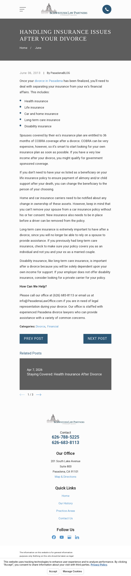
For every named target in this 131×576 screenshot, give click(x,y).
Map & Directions (65, 476)
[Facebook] (54, 537)
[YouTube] (62, 537)
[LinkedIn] (77, 537)
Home (65, 495)
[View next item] (38, 394)
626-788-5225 (65, 437)
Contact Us (66, 518)
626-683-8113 (65, 442)
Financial (53, 326)
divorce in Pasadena (49, 81)
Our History (66, 503)
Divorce (40, 326)
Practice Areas (65, 510)
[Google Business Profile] (69, 537)
